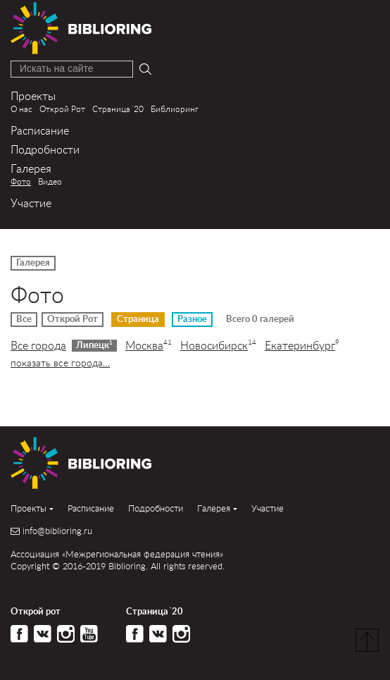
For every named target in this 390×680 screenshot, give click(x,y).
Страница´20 (118, 109)
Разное (192, 319)
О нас (21, 109)
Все (24, 319)
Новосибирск (218, 345)
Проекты (33, 95)
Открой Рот (62, 109)
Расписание (40, 130)
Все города (38, 345)
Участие (31, 202)
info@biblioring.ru (57, 531)
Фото (21, 181)
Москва (148, 345)
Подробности (45, 149)
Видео (50, 181)
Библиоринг (175, 109)
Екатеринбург (302, 345)
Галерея (31, 168)
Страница (138, 319)
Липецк (94, 345)
